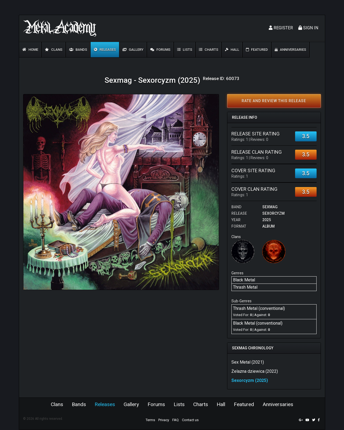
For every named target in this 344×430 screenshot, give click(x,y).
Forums (160, 50)
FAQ (175, 420)
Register (281, 27)
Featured (257, 50)
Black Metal (244, 279)
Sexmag (270, 207)
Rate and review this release (274, 101)
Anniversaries (290, 50)
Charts (208, 50)
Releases (105, 50)
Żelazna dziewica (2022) (254, 371)
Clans (53, 50)
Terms (150, 420)
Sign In (308, 27)
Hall (232, 50)
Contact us (190, 420)
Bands (78, 50)
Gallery (133, 50)
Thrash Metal (245, 287)
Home (30, 50)
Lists (184, 50)
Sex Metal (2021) (247, 362)
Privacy (163, 420)
